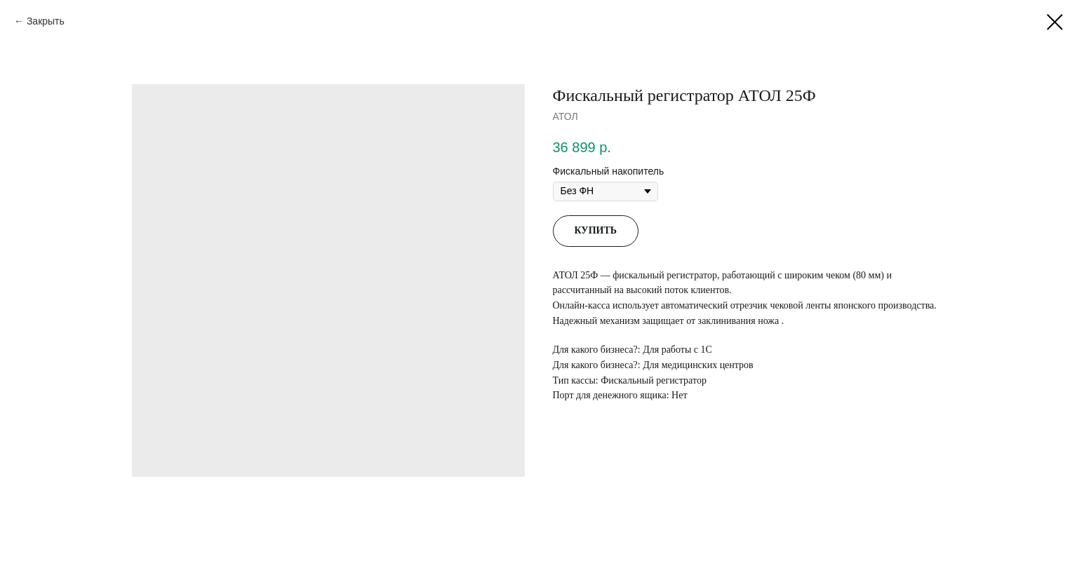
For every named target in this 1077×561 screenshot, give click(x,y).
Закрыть (46, 21)
